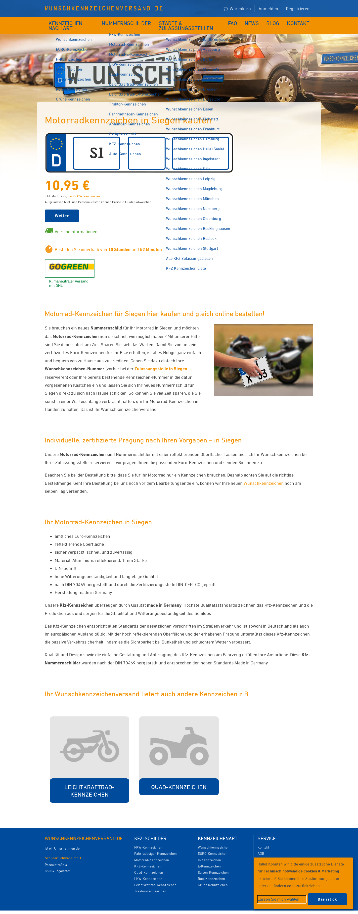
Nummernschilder (127, 21)
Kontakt (300, 21)
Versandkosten (269, 852)
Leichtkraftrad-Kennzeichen (155, 877)
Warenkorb (237, 9)
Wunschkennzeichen (264, 475)
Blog (276, 21)
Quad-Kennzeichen (148, 865)
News (256, 21)
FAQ (237, 21)
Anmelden (268, 8)
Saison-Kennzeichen (213, 865)
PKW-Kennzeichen (148, 840)
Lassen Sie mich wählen (278, 899)
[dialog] (303, 883)
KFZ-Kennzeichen (147, 859)
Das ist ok (327, 899)
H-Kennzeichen (209, 852)
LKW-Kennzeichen (148, 871)
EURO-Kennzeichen (212, 846)
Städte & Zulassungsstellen (190, 21)
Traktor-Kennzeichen (150, 883)
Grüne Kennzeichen (213, 877)
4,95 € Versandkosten (85, 189)
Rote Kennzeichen (211, 871)
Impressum (239, 908)
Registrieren (298, 8)
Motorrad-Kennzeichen (151, 852)
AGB (261, 846)
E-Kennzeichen (209, 859)
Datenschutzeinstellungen (202, 908)
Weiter (62, 208)
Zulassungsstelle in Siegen (160, 361)
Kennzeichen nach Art (73, 21)
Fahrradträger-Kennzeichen (155, 846)
